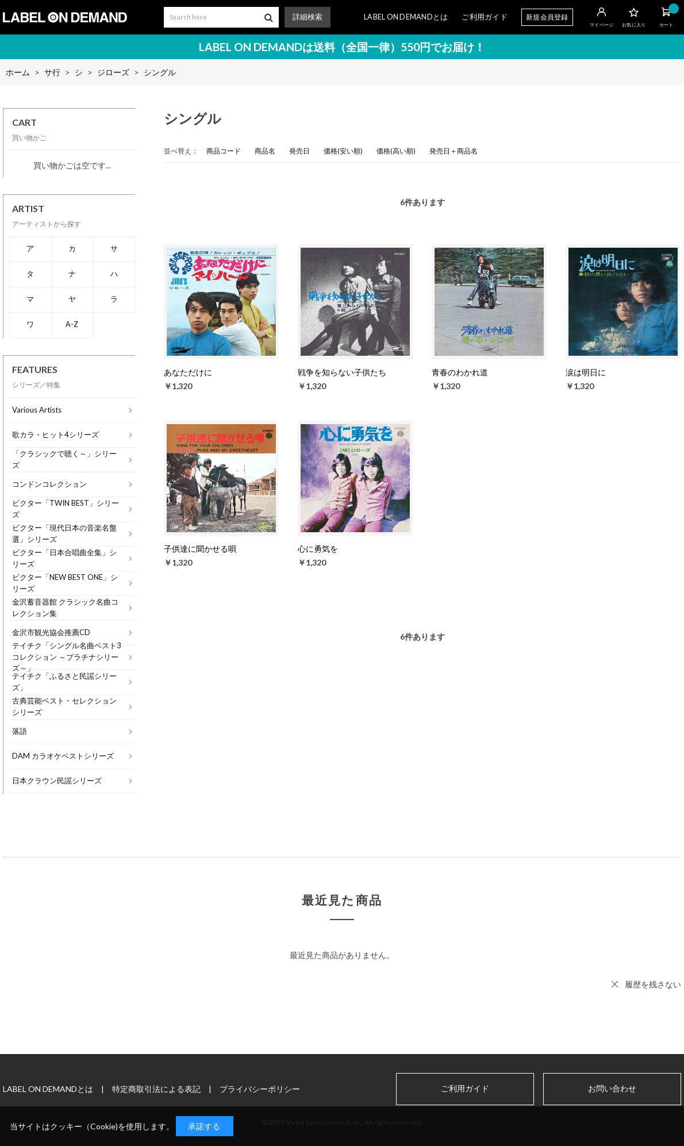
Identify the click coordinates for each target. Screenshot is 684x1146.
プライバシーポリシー (260, 1089)
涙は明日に (586, 372)
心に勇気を (318, 548)
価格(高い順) (396, 151)
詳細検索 (307, 17)
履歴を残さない (653, 984)
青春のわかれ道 (460, 372)
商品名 (265, 151)
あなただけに (188, 372)
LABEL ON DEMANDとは (406, 17)
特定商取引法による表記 (156, 1089)
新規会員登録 (547, 17)
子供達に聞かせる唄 (200, 548)
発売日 (299, 151)
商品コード (223, 151)
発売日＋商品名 (453, 151)
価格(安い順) (343, 151)
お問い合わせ (612, 1088)
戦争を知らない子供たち (342, 372)
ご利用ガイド (485, 17)
